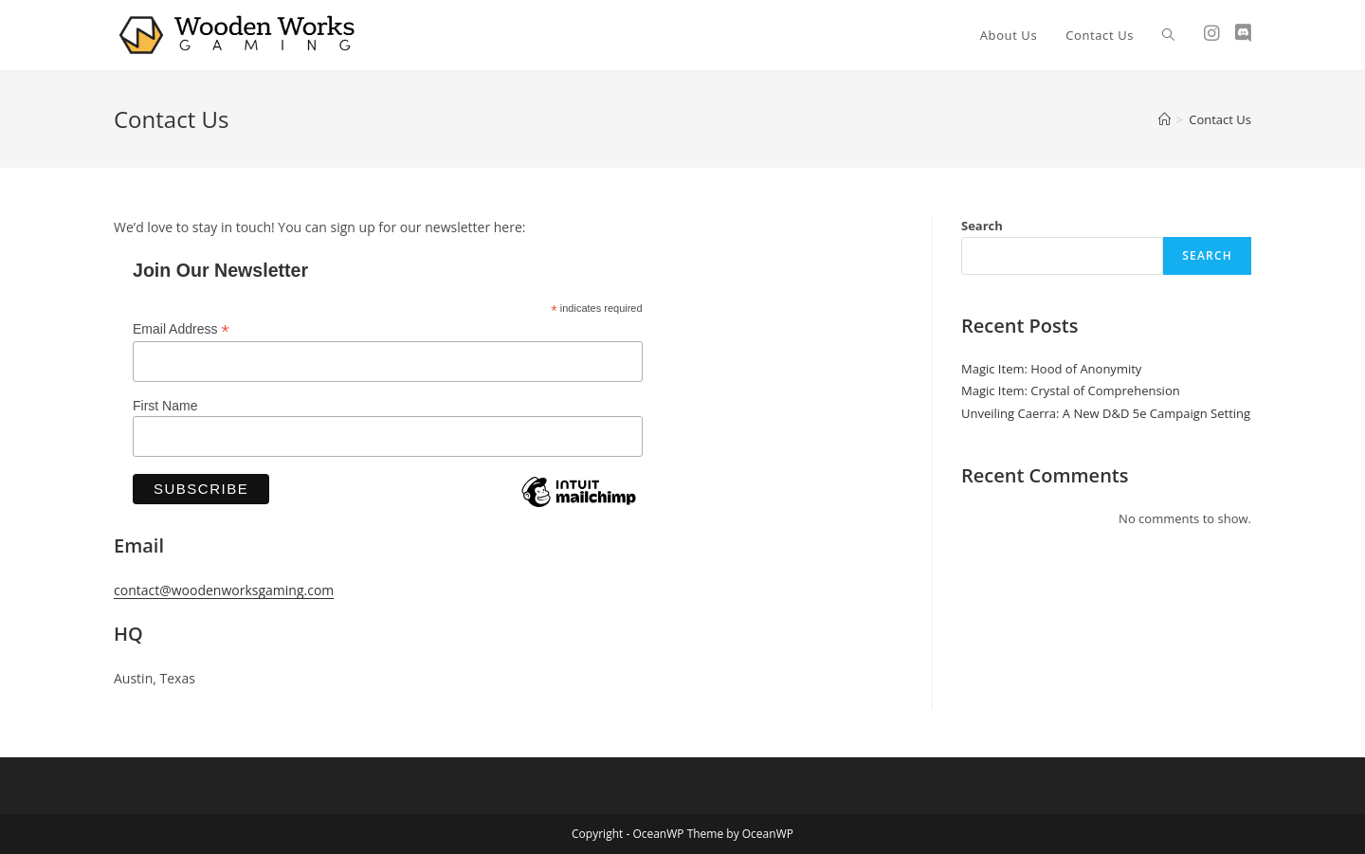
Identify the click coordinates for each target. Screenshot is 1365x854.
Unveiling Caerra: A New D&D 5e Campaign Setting (1105, 413)
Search (982, 225)
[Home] (1164, 119)
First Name (165, 405)
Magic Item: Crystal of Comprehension (1070, 390)
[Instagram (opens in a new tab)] (1212, 33)
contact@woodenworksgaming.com (224, 590)
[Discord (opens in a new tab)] (1243, 33)
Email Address (181, 329)
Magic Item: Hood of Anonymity (1051, 368)
